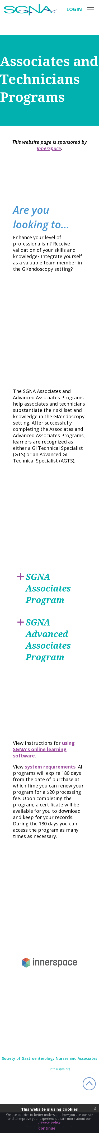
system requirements (50, 766)
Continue (46, 1128)
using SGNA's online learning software (44, 749)
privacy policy (49, 1122)
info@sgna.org (60, 1069)
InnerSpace (49, 148)
